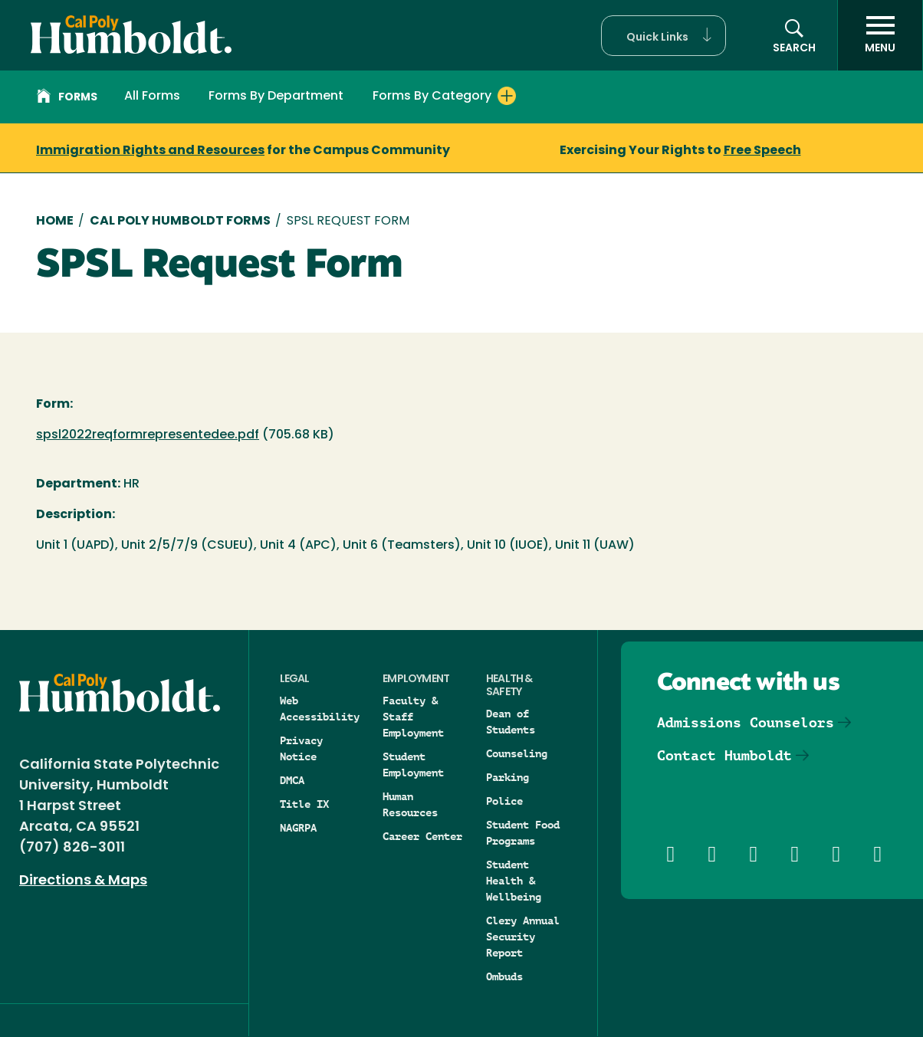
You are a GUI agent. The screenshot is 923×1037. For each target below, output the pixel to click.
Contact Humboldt (724, 755)
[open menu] (880, 35)
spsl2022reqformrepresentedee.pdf (147, 435)
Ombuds (504, 976)
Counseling (516, 753)
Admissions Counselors (745, 722)
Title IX (304, 804)
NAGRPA (298, 828)
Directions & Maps (83, 881)
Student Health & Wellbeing (513, 880)
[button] (663, 35)
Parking (507, 777)
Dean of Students (510, 721)
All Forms (152, 96)
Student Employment (413, 764)
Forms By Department (276, 96)
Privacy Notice (301, 748)
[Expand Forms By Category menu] (507, 96)
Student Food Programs (523, 833)
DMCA (292, 780)
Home (55, 221)
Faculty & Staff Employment (413, 716)
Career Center (422, 836)
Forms (67, 98)
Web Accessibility (320, 708)
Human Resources (410, 804)
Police (504, 801)
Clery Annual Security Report (523, 936)
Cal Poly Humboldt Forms (180, 221)
